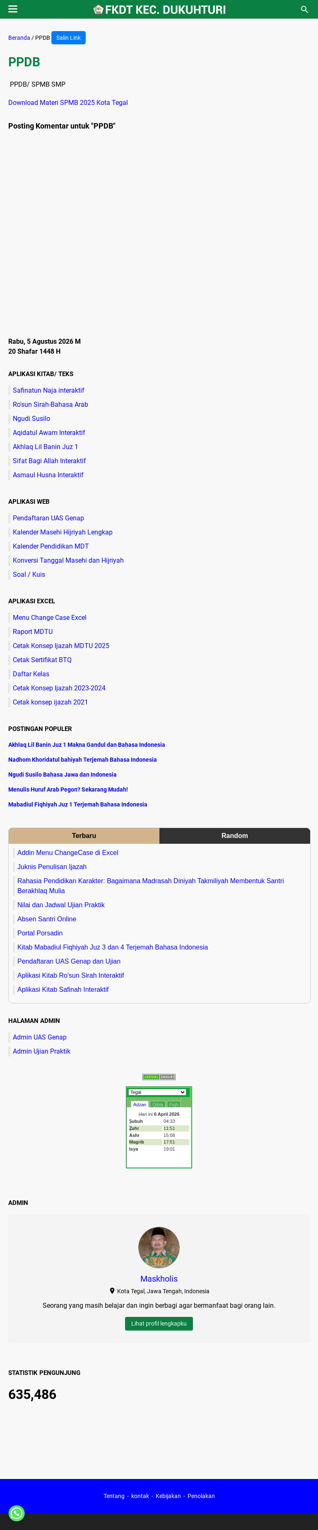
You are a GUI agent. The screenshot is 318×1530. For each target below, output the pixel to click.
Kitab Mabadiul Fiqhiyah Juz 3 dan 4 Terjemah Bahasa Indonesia (112, 947)
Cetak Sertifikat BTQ (42, 660)
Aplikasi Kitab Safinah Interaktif (63, 989)
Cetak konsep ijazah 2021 (50, 702)
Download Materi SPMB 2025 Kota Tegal (68, 103)
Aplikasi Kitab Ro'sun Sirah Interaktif (70, 975)
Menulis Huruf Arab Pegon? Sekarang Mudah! (68, 789)
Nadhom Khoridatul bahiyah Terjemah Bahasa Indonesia (82, 759)
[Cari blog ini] (305, 10)
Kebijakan (168, 1496)
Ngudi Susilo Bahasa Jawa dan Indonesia (62, 774)
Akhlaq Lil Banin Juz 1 (45, 447)
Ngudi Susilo (31, 419)
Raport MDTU (33, 632)
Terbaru (84, 835)
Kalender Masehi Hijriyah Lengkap (63, 532)
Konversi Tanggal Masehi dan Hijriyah (68, 560)
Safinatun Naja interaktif (48, 390)
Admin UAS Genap (40, 1037)
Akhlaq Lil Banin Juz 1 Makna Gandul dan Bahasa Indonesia (86, 744)
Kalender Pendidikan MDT (51, 546)
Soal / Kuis (29, 574)
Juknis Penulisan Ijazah (52, 866)
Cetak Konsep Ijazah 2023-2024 (59, 688)
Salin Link (68, 37)
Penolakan (201, 1496)
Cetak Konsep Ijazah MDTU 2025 (61, 646)
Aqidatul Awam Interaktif (49, 433)
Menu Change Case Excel (50, 618)
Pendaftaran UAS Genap (48, 518)
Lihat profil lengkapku (159, 1323)
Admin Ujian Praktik (41, 1051)
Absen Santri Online (46, 919)
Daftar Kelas (31, 674)
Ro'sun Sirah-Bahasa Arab (50, 404)
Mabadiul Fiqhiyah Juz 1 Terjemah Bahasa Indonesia (77, 804)
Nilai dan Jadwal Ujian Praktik (61, 904)
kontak (140, 1496)
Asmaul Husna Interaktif (48, 475)
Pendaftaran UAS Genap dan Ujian (68, 961)
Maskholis (159, 1279)
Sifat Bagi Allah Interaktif (49, 461)
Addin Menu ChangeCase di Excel (67, 852)
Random (235, 835)
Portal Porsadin (40, 933)
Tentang (114, 1496)
